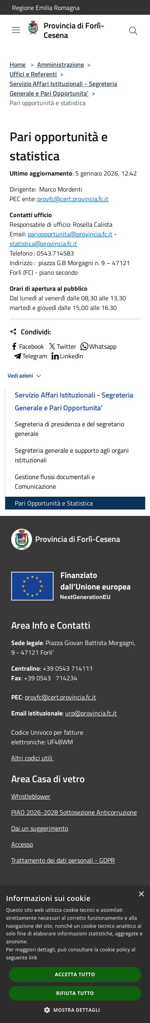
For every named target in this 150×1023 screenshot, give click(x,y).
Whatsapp (98, 346)
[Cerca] (133, 31)
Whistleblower (30, 796)
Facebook (27, 346)
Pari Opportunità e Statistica (54, 503)
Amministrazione (60, 64)
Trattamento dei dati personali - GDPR (63, 860)
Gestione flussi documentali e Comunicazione (55, 481)
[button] (75, 1010)
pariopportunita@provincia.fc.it (70, 234)
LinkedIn (66, 356)
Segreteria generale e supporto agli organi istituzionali (72, 455)
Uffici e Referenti (33, 74)
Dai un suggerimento (39, 828)
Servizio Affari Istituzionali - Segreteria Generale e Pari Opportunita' (63, 88)
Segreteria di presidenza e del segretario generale (69, 428)
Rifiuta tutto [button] (75, 993)
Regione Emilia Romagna (46, 7)
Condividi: (30, 332)
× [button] (141, 894)
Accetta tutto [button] (75, 974)
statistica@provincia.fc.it (43, 243)
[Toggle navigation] (16, 30)
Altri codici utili (32, 758)
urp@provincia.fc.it (91, 713)
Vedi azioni (26, 376)
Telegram (30, 356)
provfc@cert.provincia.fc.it (72, 199)
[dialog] (75, 954)
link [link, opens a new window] (33, 957)
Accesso (22, 844)
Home (18, 64)
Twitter (61, 346)
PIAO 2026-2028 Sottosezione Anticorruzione (74, 812)
